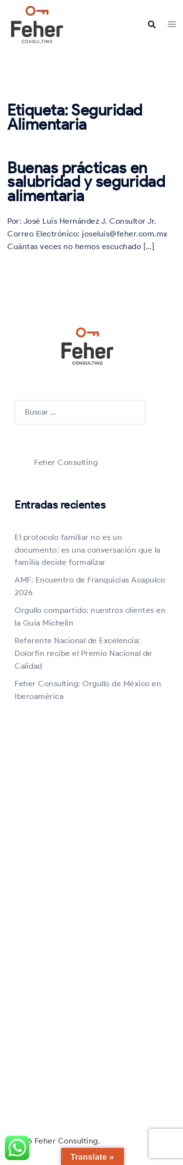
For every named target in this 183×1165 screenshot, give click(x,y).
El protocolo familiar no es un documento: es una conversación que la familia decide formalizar (88, 550)
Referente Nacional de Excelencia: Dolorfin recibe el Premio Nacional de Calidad (83, 653)
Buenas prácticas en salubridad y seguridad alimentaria (86, 182)
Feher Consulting (66, 462)
